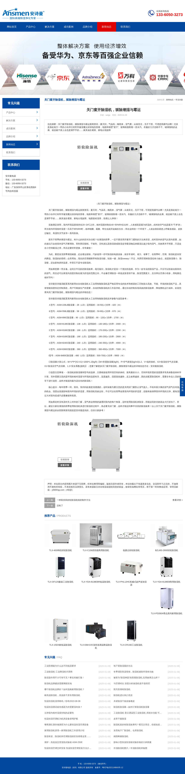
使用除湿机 (131, 402)
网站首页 (12, 26)
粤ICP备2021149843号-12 (112, 767)
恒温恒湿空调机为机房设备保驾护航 (61, 719)
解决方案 (49, 26)
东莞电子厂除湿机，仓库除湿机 (128, 730)
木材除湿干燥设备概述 (124, 701)
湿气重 (119, 210)
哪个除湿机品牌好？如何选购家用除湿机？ (64, 689)
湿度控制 (105, 225)
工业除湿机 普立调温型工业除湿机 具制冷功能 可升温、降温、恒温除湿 (138, 713)
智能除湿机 (102, 284)
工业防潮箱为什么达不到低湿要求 (60, 666)
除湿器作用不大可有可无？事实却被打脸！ (64, 677)
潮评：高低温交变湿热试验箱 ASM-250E (63, 742)
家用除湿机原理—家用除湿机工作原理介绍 (64, 730)
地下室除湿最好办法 (123, 666)
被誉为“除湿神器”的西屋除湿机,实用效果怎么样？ (137, 677)
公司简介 (137, 2)
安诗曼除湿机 (157, 366)
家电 (76, 218)
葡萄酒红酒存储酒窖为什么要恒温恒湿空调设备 (66, 724)
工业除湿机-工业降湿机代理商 (58, 672)
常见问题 (179, 100)
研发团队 (151, 2)
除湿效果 (88, 269)
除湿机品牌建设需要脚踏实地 (58, 683)
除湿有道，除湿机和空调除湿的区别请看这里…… (67, 736)
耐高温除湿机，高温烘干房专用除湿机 (62, 695)
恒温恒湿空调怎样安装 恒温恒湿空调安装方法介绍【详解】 (68, 748)
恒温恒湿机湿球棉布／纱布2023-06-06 (62, 701)
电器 (116, 254)
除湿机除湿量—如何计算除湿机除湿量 (131, 707)
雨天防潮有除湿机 (122, 689)
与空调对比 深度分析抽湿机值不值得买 (132, 683)
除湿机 (60, 210)
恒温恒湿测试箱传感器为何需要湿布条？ (63, 707)
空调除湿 (112, 273)
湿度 (63, 229)
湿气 (164, 239)
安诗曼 (52, 284)
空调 (164, 254)
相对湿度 (78, 376)
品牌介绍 (87, 26)
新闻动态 (106, 26)
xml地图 (179, 2)
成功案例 (68, 26)
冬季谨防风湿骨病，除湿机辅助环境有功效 (134, 672)
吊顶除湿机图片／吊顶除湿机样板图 (130, 748)
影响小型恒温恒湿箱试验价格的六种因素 (132, 742)
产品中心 (30, 26)
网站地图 (165, 2)
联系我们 (125, 26)
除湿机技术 (106, 298)
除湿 (112, 244)
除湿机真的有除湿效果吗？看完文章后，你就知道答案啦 (138, 724)
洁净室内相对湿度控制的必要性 (59, 713)
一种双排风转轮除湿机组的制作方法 (73, 500)
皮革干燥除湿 (120, 719)
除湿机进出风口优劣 (123, 695)
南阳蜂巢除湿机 (121, 736)
